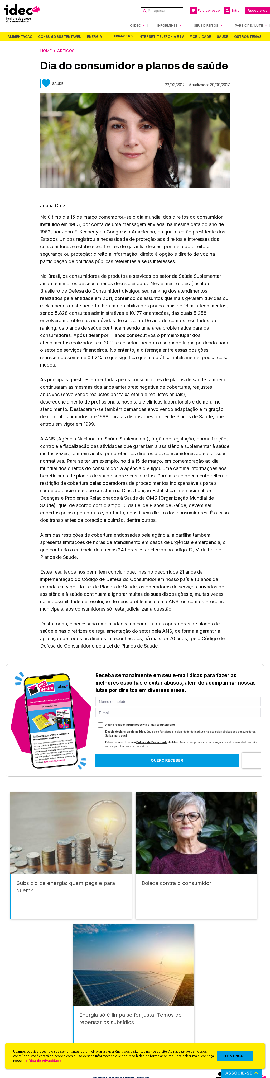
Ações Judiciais (149, 1034)
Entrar (232, 10)
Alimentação (20, 36)
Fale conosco (205, 10)
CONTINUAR (235, 1056)
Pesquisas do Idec (152, 1027)
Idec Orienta (146, 1020)
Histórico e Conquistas (31, 1014)
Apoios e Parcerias (28, 1007)
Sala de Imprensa (27, 1021)
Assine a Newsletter (91, 1028)
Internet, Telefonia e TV (161, 36)
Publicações (84, 1021)
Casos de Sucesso (152, 1041)
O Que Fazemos (26, 1000)
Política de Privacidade (42, 1060)
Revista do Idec (87, 1007)
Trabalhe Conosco (28, 1028)
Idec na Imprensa (89, 993)
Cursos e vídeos (150, 1006)
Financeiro (123, 36)
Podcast (80, 1035)
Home (46, 50)
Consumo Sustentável (59, 36)
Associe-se (257, 10)
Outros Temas (248, 36)
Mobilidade (200, 36)
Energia (94, 36)
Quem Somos (23, 993)
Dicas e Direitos (149, 1013)
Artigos (68, 50)
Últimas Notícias (87, 1000)
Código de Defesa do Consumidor (155, 996)
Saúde (222, 36)
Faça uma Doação (214, 1000)
